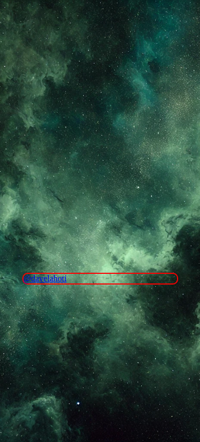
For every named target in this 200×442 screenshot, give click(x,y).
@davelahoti (45, 278)
